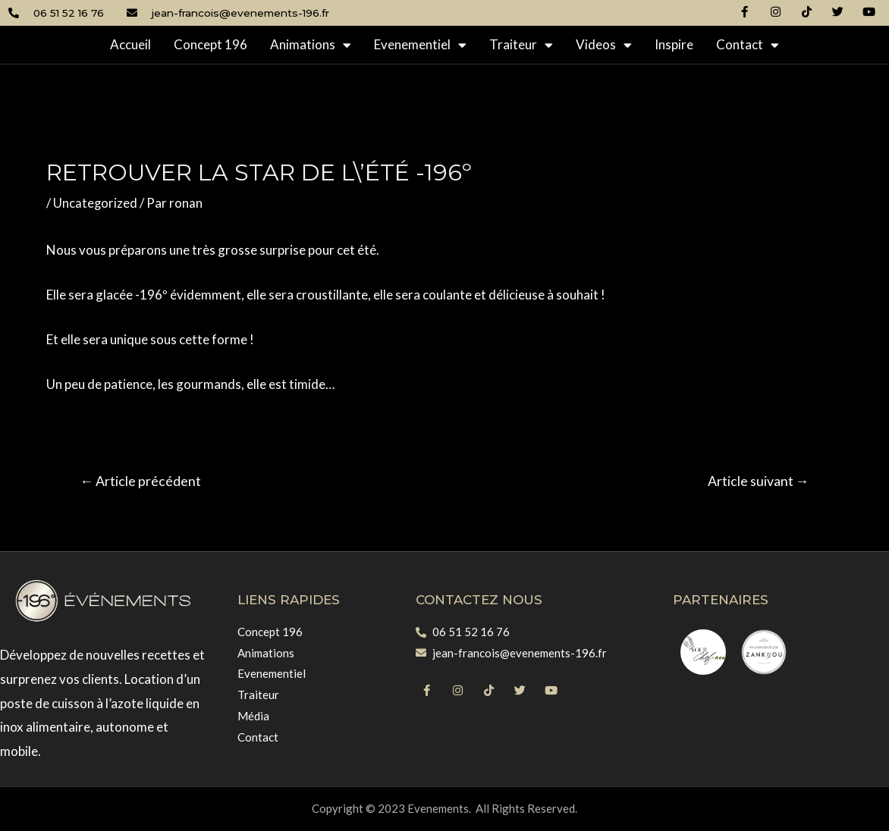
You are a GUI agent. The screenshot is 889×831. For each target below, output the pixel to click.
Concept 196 (210, 44)
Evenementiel (420, 44)
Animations (310, 44)
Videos (604, 44)
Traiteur (521, 44)
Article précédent (141, 480)
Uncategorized (95, 203)
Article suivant (757, 480)
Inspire (674, 44)
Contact (747, 44)
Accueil (130, 44)
